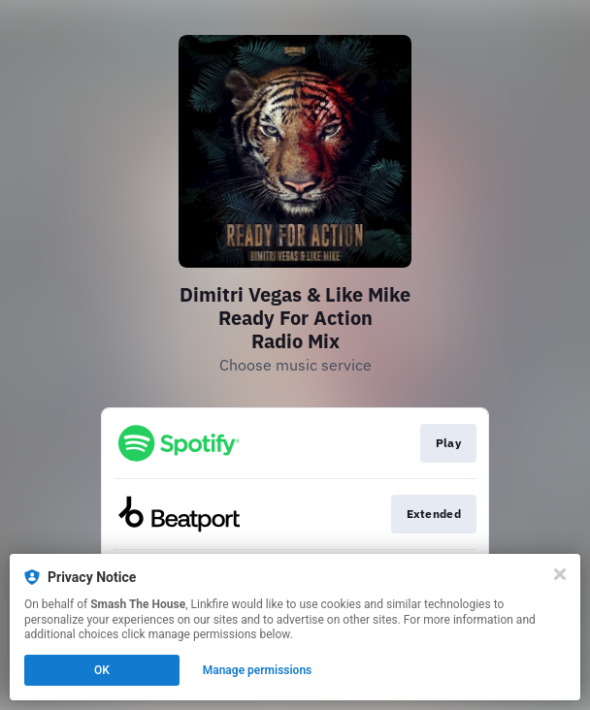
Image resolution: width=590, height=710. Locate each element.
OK (102, 670)
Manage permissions (257, 670)
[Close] (559, 574)
